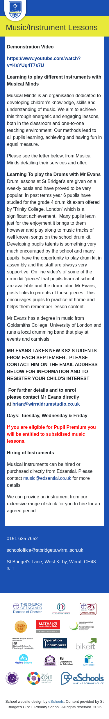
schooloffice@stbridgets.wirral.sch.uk (45, 550)
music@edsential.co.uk (47, 478)
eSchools (56, 701)
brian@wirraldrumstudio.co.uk (46, 404)
